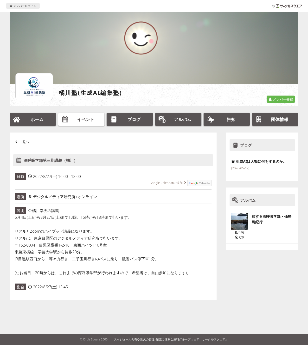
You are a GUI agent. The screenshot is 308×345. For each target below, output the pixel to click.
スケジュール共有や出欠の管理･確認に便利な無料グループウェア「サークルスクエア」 (171, 339)
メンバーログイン (23, 6)
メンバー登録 (281, 99)
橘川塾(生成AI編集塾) (90, 93)
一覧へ (24, 141)
